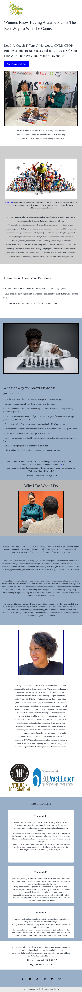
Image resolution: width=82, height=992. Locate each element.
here (60, 464)
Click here (9, 202)
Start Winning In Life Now (16, 64)
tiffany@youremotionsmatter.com (56, 461)
